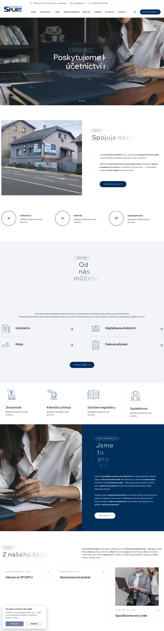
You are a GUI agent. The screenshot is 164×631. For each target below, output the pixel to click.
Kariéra (98, 12)
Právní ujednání (155, 622)
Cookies (144, 622)
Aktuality (110, 12)
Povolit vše (14, 624)
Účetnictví (45, 12)
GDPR (136, 622)
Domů (33, 12)
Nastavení (34, 624)
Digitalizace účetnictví (120, 294)
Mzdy (57, 12)
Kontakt (122, 12)
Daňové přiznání (71, 12)
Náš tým (87, 12)
